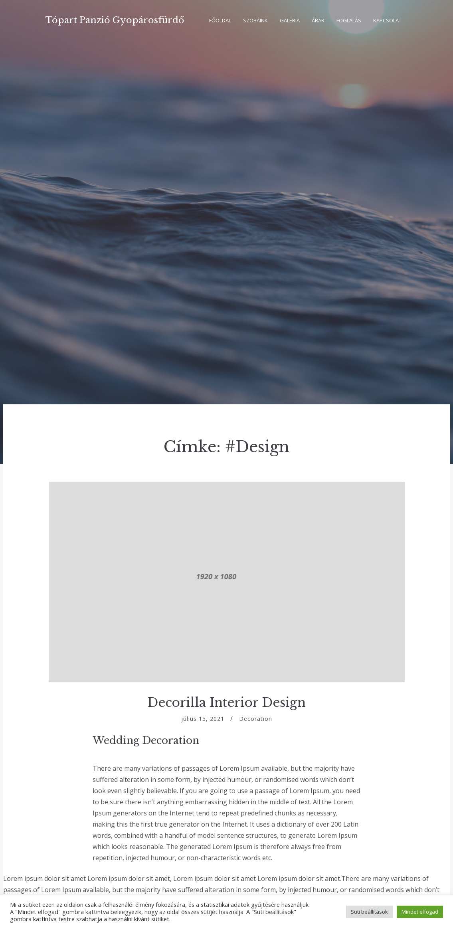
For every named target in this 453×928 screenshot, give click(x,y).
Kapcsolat (387, 20)
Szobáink (255, 20)
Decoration (255, 718)
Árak (318, 20)
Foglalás (348, 20)
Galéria (290, 20)
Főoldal (220, 20)
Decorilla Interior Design (226, 702)
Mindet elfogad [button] (420, 911)
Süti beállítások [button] (369, 911)
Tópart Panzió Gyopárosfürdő (114, 20)
